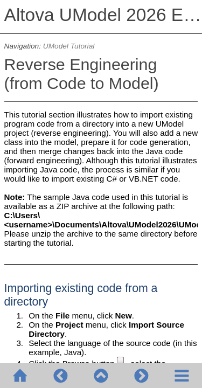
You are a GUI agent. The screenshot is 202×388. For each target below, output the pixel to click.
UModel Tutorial (68, 46)
